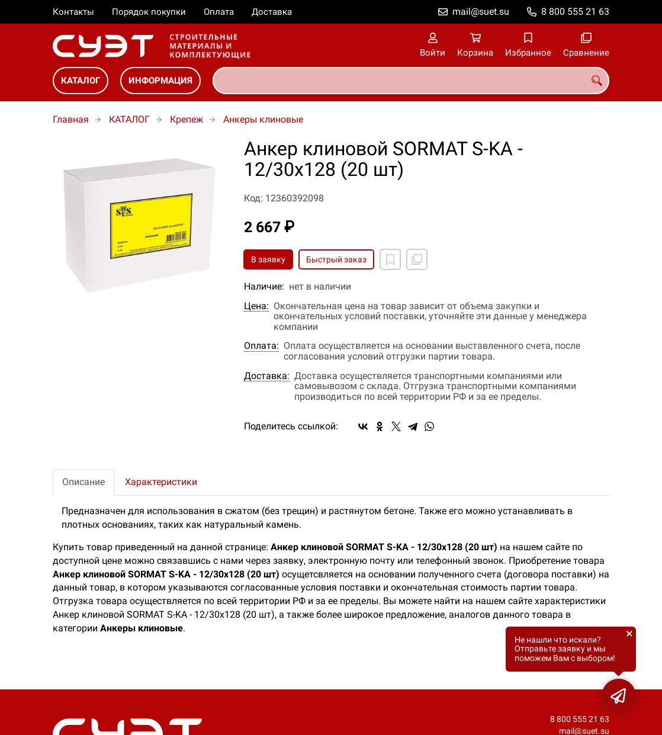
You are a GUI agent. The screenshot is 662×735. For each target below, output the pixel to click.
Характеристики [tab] (161, 481)
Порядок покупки (149, 12)
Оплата (219, 12)
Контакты (73, 12)
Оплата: (261, 346)
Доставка (272, 12)
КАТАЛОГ (80, 80)
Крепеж (186, 119)
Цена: (256, 306)
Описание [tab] (83, 481)
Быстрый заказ (336, 259)
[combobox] (411, 80)
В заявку (268, 259)
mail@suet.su (480, 11)
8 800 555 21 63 (575, 11)
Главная (71, 119)
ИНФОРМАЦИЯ (160, 80)
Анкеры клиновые (263, 119)
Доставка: (267, 376)
